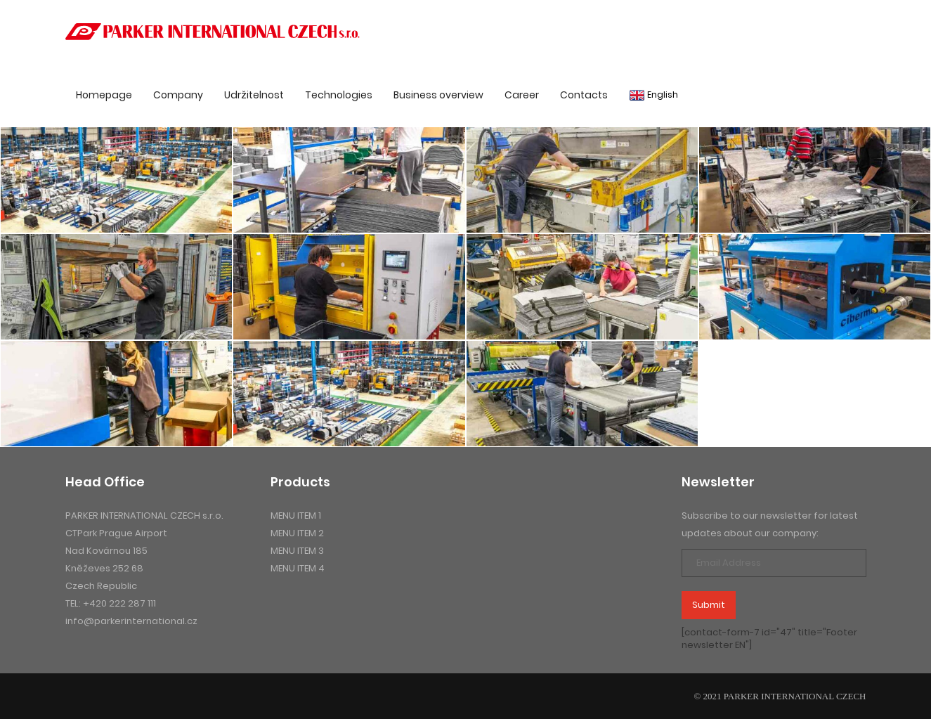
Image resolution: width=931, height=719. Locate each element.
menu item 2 (297, 533)
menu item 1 (296, 515)
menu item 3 (297, 550)
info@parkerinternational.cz (131, 621)
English (653, 95)
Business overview (438, 95)
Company (178, 95)
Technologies (338, 95)
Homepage (104, 95)
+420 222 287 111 (119, 603)
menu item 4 (298, 568)
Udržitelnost (254, 95)
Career (521, 95)
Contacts (584, 95)
